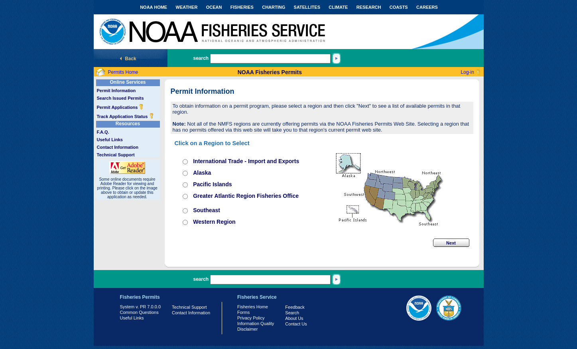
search (201, 58)
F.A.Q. (103, 132)
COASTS (399, 7)
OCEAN (214, 7)
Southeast (206, 210)
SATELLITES (307, 7)
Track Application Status (125, 116)
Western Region (214, 222)
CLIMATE (338, 7)
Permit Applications (120, 107)
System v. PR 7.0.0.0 (140, 306)
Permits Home (123, 72)
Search (292, 312)
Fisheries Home (252, 306)
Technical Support (116, 154)
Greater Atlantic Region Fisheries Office (246, 196)
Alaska (202, 173)
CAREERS (427, 7)
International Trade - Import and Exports (246, 161)
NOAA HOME (153, 7)
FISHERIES (242, 7)
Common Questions (139, 312)
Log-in (467, 72)
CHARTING (273, 7)
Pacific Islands (212, 184)
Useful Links (110, 139)
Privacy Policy (250, 317)
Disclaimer (247, 329)
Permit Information (116, 90)
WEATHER (187, 7)
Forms (243, 312)
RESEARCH (368, 7)
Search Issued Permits (120, 98)
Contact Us (296, 323)
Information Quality (255, 323)
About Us (294, 318)
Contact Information (118, 147)
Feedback (294, 307)
